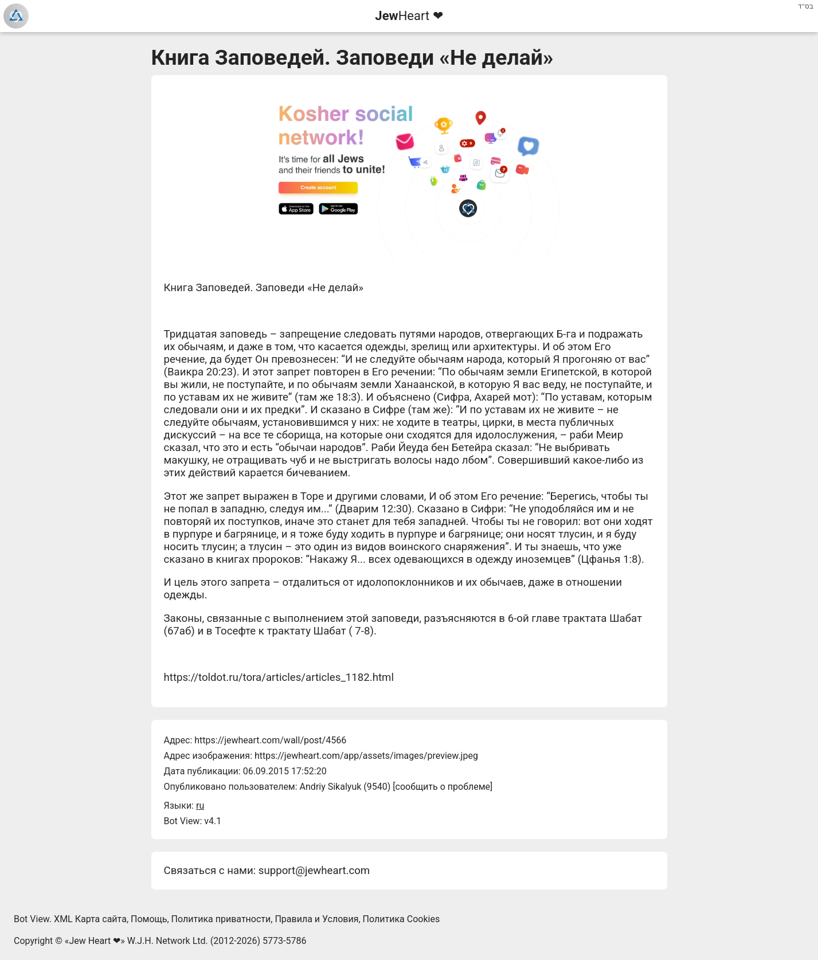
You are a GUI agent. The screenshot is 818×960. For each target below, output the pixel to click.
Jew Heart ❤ (94, 940)
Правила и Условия (316, 919)
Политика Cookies (401, 919)
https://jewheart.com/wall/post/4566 (270, 740)
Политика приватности (221, 919)
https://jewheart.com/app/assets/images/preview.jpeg (366, 755)
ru (200, 805)
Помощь (149, 919)
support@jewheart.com (314, 870)
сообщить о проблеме (443, 786)
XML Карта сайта (90, 919)
